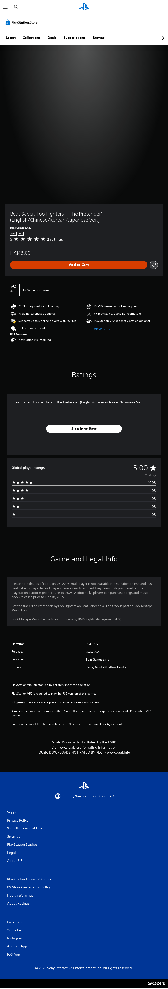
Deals (52, 38)
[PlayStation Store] (22, 22)
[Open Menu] (5, 7)
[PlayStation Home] (84, 7)
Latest (11, 38)
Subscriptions (75, 38)
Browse (99, 38)
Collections (32, 38)
